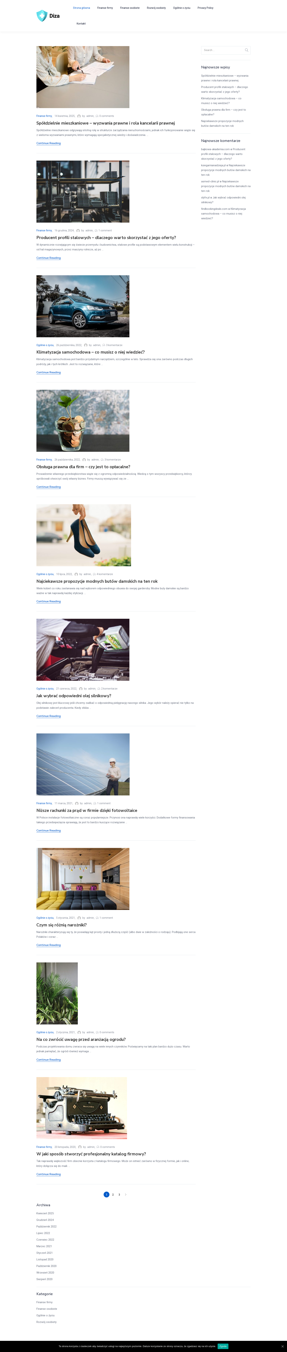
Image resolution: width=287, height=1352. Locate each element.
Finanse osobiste (130, 7)
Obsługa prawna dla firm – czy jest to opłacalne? (83, 467)
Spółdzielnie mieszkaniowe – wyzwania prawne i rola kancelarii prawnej (105, 123)
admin (90, 115)
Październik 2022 (46, 1226)
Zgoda (222, 1346)
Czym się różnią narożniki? (61, 925)
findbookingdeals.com (214, 209)
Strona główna (81, 7)
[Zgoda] (282, 1346)
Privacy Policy (205, 7)
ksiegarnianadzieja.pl (213, 165)
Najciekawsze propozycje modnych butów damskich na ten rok (97, 581)
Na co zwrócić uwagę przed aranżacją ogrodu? (81, 1039)
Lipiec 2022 (43, 1233)
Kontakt (81, 23)
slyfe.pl (205, 197)
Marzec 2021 (44, 1246)
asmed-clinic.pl (210, 181)
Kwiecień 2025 (45, 1213)
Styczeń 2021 (44, 1253)
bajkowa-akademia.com (215, 149)
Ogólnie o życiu (181, 7)
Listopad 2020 (44, 1259)
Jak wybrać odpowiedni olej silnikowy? (73, 696)
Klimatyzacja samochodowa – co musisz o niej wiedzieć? (90, 352)
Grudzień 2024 (45, 1220)
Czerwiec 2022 (45, 1239)
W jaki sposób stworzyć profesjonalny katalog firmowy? (91, 1154)
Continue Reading (48, 143)
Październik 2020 (46, 1266)
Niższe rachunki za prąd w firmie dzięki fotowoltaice (86, 810)
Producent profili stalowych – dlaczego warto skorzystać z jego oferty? (106, 238)
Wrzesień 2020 (45, 1272)
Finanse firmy (105, 7)
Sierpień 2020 (44, 1279)
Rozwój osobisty (156, 7)
